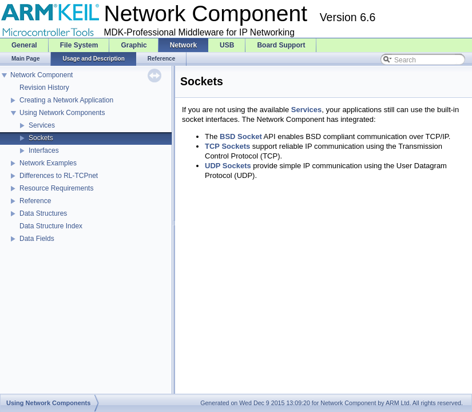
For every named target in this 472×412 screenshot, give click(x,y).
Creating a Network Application (66, 100)
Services (42, 125)
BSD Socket (241, 136)
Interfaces (44, 150)
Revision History (44, 88)
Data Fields (36, 239)
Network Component (41, 75)
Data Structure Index (50, 226)
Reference (35, 201)
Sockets (41, 138)
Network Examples (48, 163)
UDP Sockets (228, 165)
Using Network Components (62, 113)
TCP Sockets (227, 146)
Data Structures (43, 213)
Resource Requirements (56, 188)
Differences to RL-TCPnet (58, 176)
